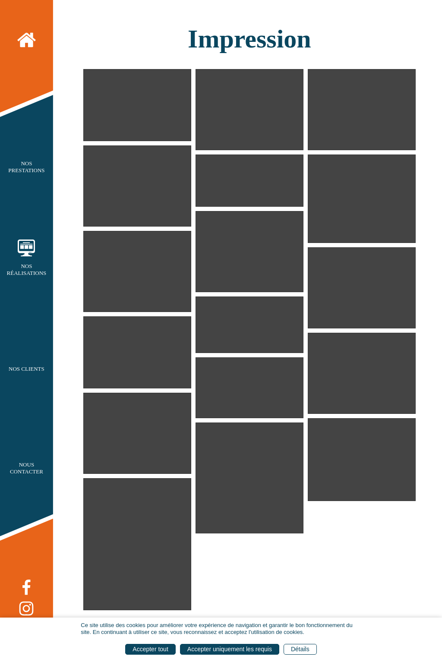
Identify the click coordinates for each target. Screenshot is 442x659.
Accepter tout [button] (150, 649)
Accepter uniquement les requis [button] (229, 649)
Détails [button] (300, 649)
